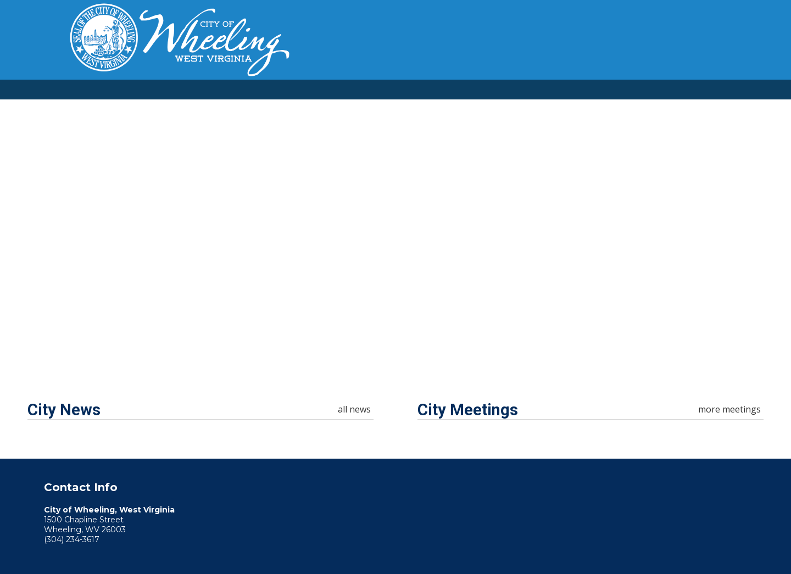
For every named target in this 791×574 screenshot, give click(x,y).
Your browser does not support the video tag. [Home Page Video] (395, 239)
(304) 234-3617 (71, 539)
